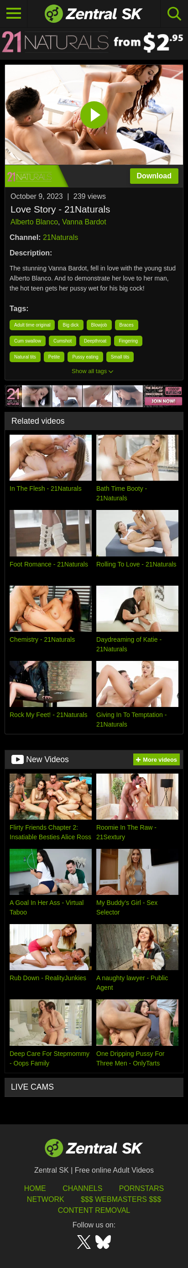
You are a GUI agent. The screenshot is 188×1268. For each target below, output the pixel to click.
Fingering (128, 340)
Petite (54, 356)
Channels (82, 1188)
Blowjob (99, 324)
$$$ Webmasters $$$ (121, 1199)
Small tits (120, 356)
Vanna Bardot (84, 222)
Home (35, 1188)
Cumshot (62, 340)
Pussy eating (85, 356)
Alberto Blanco (34, 222)
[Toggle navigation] (13, 13)
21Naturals (60, 237)
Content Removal (94, 1210)
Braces (127, 324)
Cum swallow (27, 340)
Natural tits (25, 356)
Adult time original (32, 324)
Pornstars (141, 1188)
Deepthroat (95, 340)
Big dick (70, 324)
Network (45, 1199)
